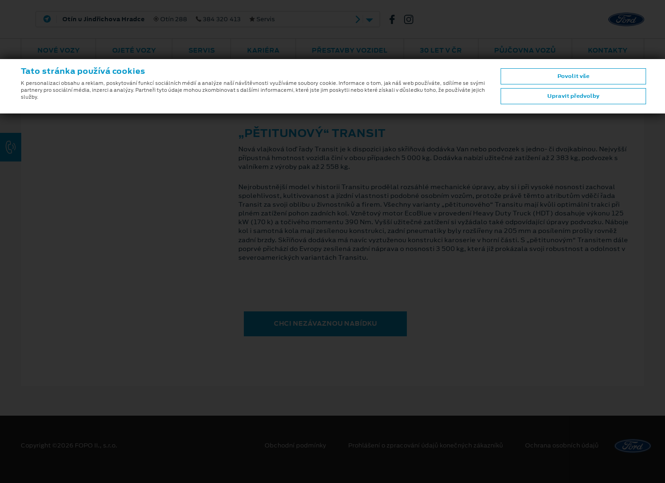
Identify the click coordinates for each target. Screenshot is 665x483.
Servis (201, 50)
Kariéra (263, 50)
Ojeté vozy (134, 50)
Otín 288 (168, 19)
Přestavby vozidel (349, 50)
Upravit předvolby (573, 96)
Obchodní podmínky (295, 445)
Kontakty (608, 50)
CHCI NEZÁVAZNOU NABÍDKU (325, 323)
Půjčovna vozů (525, 50)
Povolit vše (573, 76)
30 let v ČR (441, 50)
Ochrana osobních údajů (561, 445)
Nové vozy (58, 50)
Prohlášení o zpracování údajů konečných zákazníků (425, 445)
